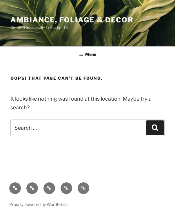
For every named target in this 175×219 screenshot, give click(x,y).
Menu (87, 54)
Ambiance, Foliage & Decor (72, 20)
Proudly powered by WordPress (38, 204)
